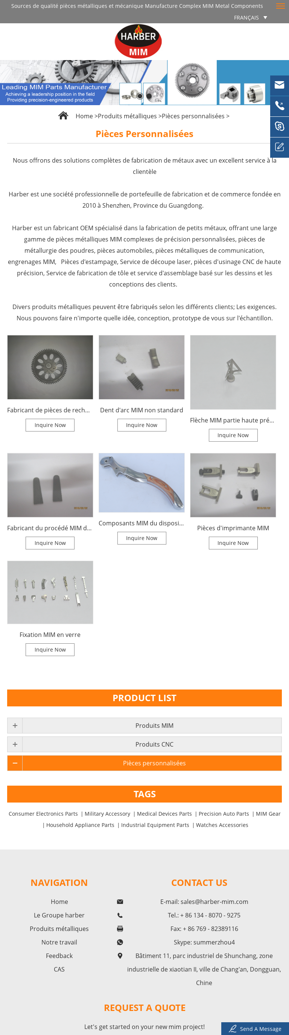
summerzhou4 (214, 942)
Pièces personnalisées (193, 116)
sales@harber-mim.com (214, 902)
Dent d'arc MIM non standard (141, 410)
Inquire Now (50, 424)
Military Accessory (107, 813)
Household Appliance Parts (80, 824)
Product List (144, 697)
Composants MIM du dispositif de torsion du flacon (142, 523)
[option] (144, 82)
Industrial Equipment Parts (155, 824)
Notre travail (59, 942)
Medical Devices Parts (164, 813)
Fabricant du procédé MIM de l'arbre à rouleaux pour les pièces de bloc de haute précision (50, 528)
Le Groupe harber (59, 915)
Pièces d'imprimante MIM (233, 528)
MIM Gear (268, 813)
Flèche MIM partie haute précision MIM (233, 420)
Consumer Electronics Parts (43, 813)
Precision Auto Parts (224, 813)
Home (84, 116)
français (246, 17)
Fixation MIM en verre (50, 635)
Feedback (59, 956)
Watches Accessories (222, 824)
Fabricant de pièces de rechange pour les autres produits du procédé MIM (50, 410)
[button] (140, 96)
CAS (59, 969)
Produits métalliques (127, 116)
